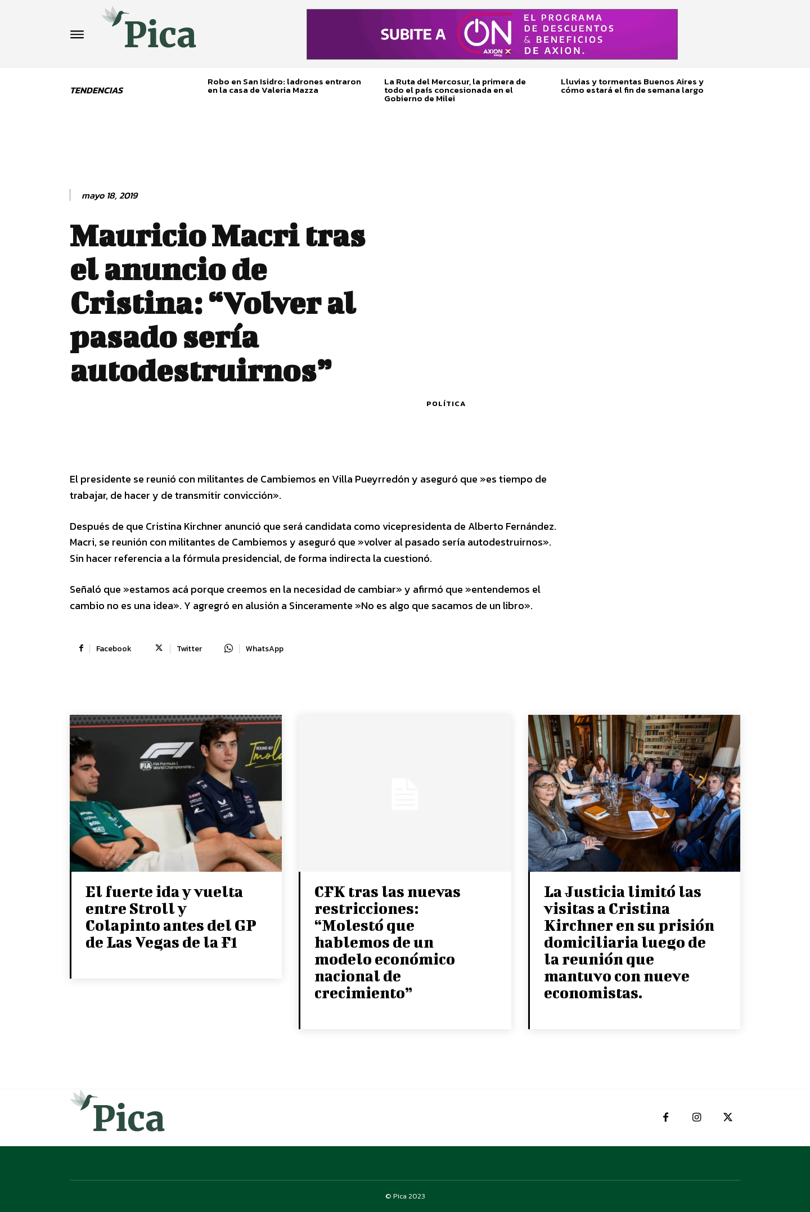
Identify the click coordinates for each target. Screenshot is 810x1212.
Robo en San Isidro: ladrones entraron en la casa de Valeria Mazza (284, 85)
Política (446, 403)
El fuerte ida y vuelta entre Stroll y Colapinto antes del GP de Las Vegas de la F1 (171, 916)
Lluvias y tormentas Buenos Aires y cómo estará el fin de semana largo (632, 85)
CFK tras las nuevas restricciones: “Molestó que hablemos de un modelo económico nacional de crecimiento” (387, 941)
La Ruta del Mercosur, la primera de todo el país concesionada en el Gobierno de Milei (455, 90)
